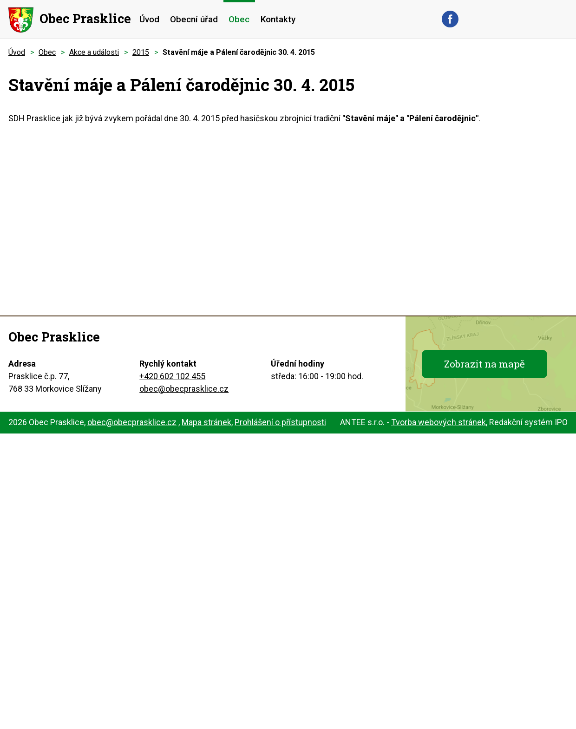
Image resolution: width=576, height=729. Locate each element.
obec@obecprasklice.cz (184, 389)
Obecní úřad (194, 19)
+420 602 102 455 (172, 376)
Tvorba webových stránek (438, 422)
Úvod (149, 19)
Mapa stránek (206, 422)
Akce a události (94, 52)
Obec (239, 19)
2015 (140, 52)
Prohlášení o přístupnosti (280, 422)
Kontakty (278, 19)
